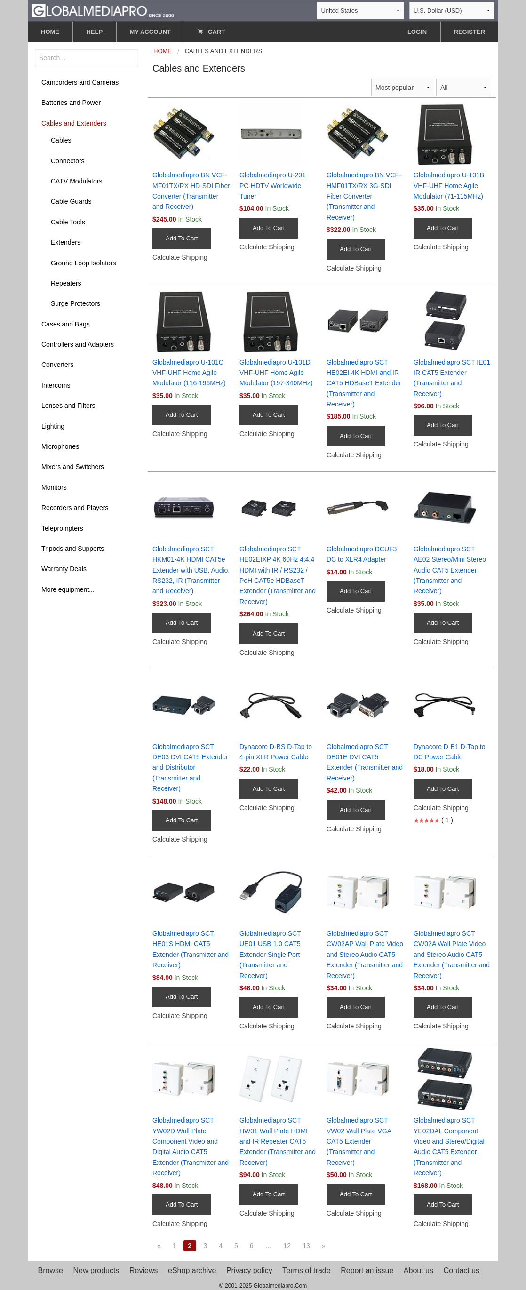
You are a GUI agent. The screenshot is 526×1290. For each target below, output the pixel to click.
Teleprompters (62, 528)
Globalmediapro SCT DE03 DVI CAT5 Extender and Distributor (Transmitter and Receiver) (190, 768)
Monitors (54, 487)
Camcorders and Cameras (80, 82)
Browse (50, 1270)
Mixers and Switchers (72, 466)
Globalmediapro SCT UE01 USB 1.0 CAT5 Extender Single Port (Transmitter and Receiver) (270, 954)
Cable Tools (68, 222)
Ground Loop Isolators (83, 263)
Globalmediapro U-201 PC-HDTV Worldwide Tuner (272, 185)
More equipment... (68, 589)
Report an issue (367, 1270)
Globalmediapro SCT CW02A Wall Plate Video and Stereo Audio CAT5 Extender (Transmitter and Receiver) (452, 954)
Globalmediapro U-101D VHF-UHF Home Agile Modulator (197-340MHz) (276, 372)
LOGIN (417, 31)
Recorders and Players (74, 507)
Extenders (65, 242)
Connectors (68, 161)
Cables (61, 140)
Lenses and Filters (68, 405)
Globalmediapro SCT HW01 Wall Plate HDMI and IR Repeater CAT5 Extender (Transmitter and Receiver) (277, 1141)
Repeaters (66, 283)
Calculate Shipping (179, 257)
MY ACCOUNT (150, 31)
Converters (57, 364)
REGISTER (469, 31)
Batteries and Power (71, 102)
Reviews (143, 1270)
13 (306, 1246)
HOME (50, 31)
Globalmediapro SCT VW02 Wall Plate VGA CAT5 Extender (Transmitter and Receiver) (359, 1141)
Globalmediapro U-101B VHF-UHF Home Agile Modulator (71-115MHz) (449, 185)
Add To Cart (182, 238)
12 (287, 1246)
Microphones (60, 446)
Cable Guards (71, 201)
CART (211, 31)
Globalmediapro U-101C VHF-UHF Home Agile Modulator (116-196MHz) (189, 372)
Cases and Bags (65, 324)
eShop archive (192, 1270)
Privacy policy (249, 1270)
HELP (94, 31)
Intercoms (55, 385)
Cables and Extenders (73, 123)
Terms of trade (306, 1270)
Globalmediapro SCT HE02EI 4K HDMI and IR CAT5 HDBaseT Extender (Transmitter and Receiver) (364, 383)
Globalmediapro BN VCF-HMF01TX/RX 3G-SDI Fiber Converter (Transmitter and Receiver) (364, 196)
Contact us (461, 1270)
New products (96, 1270)
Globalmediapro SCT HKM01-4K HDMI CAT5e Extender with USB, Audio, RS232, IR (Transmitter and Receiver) (191, 570)
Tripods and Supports (72, 548)
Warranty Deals (64, 569)
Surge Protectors (75, 303)
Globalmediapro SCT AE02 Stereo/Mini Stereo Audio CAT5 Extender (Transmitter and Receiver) (450, 570)
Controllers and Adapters (77, 344)
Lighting (52, 426)
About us (418, 1270)
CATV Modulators (76, 181)
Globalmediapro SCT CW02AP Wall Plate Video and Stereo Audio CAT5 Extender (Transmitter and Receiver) (365, 954)
